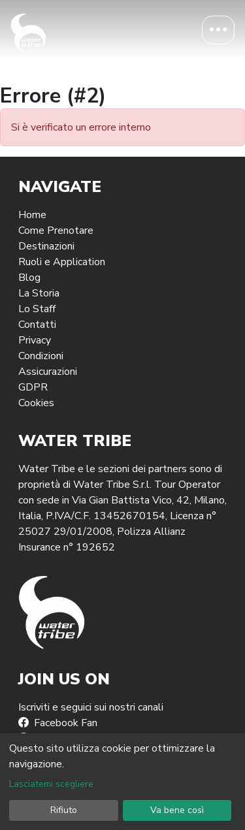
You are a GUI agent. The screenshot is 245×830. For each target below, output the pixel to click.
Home (32, 215)
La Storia (38, 293)
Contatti (37, 324)
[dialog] (122, 781)
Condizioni (40, 356)
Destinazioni (46, 246)
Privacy (34, 340)
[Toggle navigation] (218, 30)
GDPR (33, 387)
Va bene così (177, 810)
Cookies (36, 403)
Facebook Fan (57, 723)
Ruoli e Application (61, 262)
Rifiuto (63, 810)
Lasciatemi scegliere (51, 784)
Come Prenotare (55, 230)
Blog (29, 277)
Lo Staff (37, 309)
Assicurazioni (47, 371)
